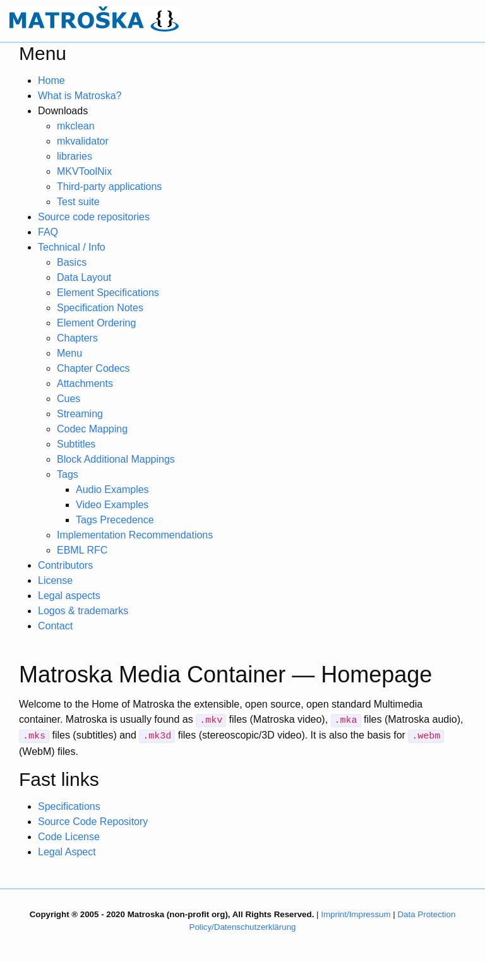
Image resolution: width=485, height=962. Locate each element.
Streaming (80, 413)
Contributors (65, 565)
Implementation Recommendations (135, 535)
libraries (74, 156)
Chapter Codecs (93, 368)
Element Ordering (96, 323)
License (55, 580)
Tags (67, 474)
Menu (69, 353)
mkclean (76, 126)
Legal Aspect (67, 851)
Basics (72, 262)
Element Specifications (108, 292)
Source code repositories (94, 216)
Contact (55, 626)
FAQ (48, 232)
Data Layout (84, 277)
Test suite (78, 201)
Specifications (69, 806)
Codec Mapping (92, 429)
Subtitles (76, 444)
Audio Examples (112, 489)
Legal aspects (69, 595)
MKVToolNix (84, 171)
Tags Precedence (115, 519)
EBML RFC (82, 550)
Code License (69, 836)
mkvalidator (83, 141)
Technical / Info (71, 247)
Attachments (85, 383)
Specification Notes (100, 307)
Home (51, 80)
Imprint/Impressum (355, 914)
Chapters (77, 338)
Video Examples (112, 504)
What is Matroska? (79, 95)
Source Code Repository (93, 821)
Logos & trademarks (83, 610)
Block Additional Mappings (116, 459)
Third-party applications (109, 186)
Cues (68, 398)
